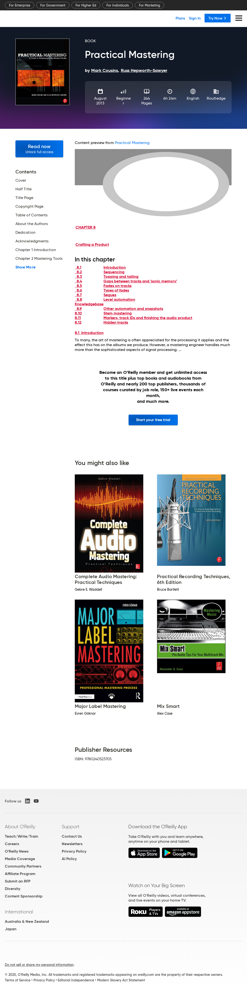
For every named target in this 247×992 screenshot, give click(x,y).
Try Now (217, 18)
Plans (180, 18)
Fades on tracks (117, 285)
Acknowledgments (31, 241)
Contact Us (72, 836)
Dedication (25, 232)
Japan (10, 928)
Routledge (216, 98)
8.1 (78, 267)
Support (71, 826)
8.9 (78, 308)
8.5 (78, 285)
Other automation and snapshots (133, 308)
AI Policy (69, 858)
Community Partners (23, 866)
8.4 (78, 281)
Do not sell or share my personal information (39, 965)
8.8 (78, 299)
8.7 (78, 294)
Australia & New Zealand (27, 921)
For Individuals (117, 5)
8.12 (78, 322)
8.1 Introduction (89, 332)
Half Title (23, 189)
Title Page (24, 198)
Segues (109, 294)
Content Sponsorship (23, 896)
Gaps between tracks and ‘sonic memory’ (140, 281)
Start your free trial (153, 419)
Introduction (114, 267)
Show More (25, 267)
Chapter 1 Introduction (35, 250)
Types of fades (116, 290)
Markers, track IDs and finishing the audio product (147, 317)
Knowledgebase (89, 304)
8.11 (78, 317)
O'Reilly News (16, 851)
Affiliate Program (20, 873)
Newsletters (72, 843)
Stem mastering (117, 313)
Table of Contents (31, 215)
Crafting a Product (92, 244)
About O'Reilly (20, 826)
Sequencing (113, 271)
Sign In (195, 18)
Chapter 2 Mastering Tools (38, 258)
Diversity (12, 888)
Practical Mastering (132, 142)
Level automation (119, 299)
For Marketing (149, 5)
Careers (12, 843)
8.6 (78, 290)
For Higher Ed (85, 5)
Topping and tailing (120, 276)
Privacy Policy (74, 851)
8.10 (78, 313)
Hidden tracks (115, 322)
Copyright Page (29, 206)
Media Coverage (20, 858)
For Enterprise (19, 5)
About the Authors (31, 224)
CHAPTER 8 (85, 227)
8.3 (78, 276)
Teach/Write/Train (21, 836)
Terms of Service (17, 980)
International (19, 912)
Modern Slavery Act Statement (121, 980)
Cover (20, 180)
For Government (52, 5)
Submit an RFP (17, 881)
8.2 (78, 271)
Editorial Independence (76, 980)
